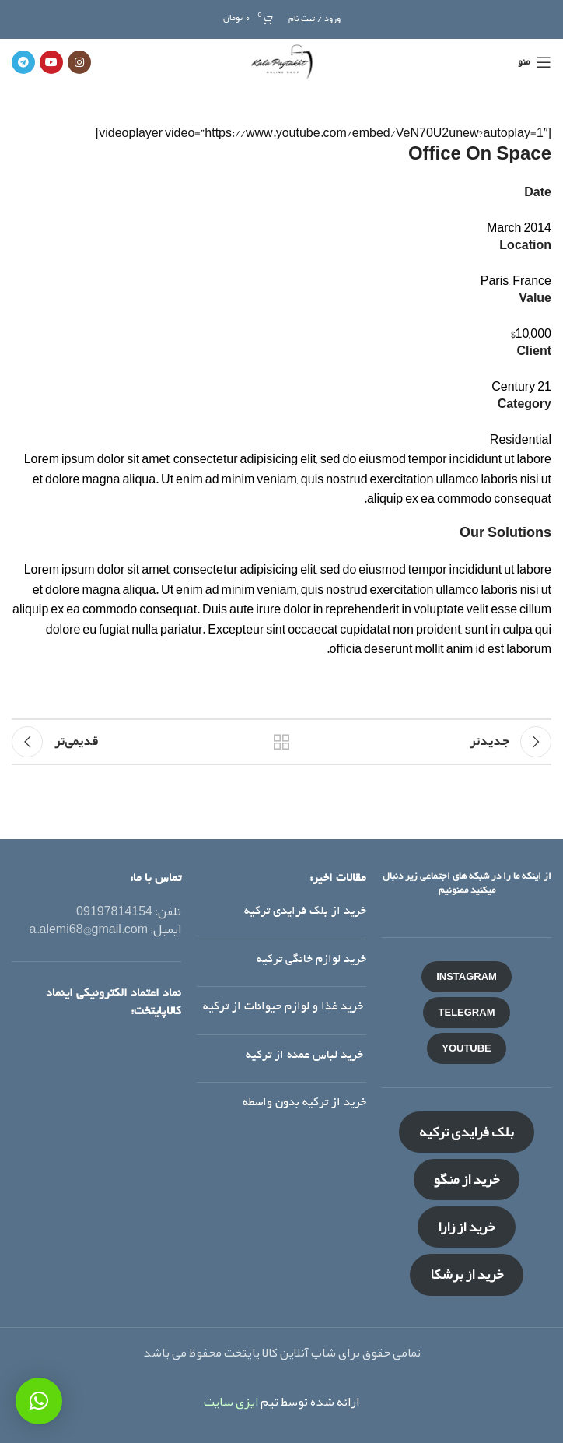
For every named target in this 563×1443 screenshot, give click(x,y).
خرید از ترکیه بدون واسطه (304, 1103)
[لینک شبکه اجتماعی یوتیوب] (51, 62)
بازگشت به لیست (281, 741)
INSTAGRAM (466, 977)
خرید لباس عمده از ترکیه (306, 1055)
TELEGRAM (467, 1012)
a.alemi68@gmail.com (89, 929)
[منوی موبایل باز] (534, 62)
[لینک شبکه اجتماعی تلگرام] (23, 62)
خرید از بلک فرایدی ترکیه (305, 911)
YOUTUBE (466, 1048)
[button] (39, 1401)
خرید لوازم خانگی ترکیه (311, 959)
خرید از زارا (466, 1227)
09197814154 (114, 911)
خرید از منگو (467, 1179)
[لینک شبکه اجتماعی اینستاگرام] (79, 62)
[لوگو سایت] (281, 66)
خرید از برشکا (467, 1274)
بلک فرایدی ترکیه (466, 1132)
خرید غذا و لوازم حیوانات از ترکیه (284, 1007)
